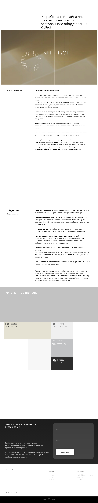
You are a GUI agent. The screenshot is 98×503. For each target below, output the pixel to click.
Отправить (65, 452)
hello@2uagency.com (85, 475)
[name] (73, 429)
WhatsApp (81, 480)
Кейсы (51, 480)
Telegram (80, 477)
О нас (51, 475)
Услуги (52, 477)
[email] (73, 441)
